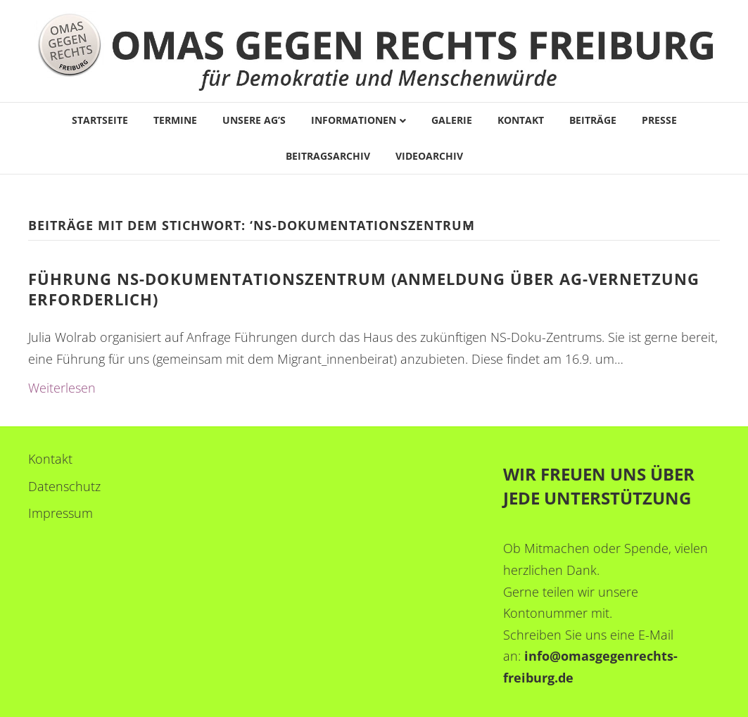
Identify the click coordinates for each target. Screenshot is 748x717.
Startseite (100, 120)
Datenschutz (64, 486)
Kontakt (520, 120)
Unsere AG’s (254, 120)
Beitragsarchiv (328, 156)
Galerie (451, 120)
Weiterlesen (62, 387)
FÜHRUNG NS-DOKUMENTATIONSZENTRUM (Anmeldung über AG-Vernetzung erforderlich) (363, 289)
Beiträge (592, 120)
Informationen (353, 120)
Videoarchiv (429, 156)
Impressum (60, 513)
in (530, 655)
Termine (175, 120)
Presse (659, 120)
